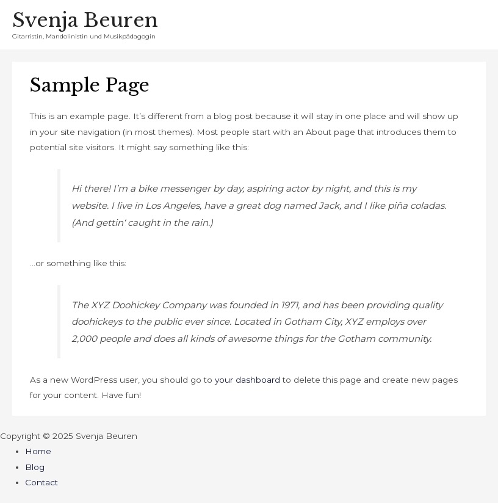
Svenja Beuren (85, 20)
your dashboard (247, 380)
